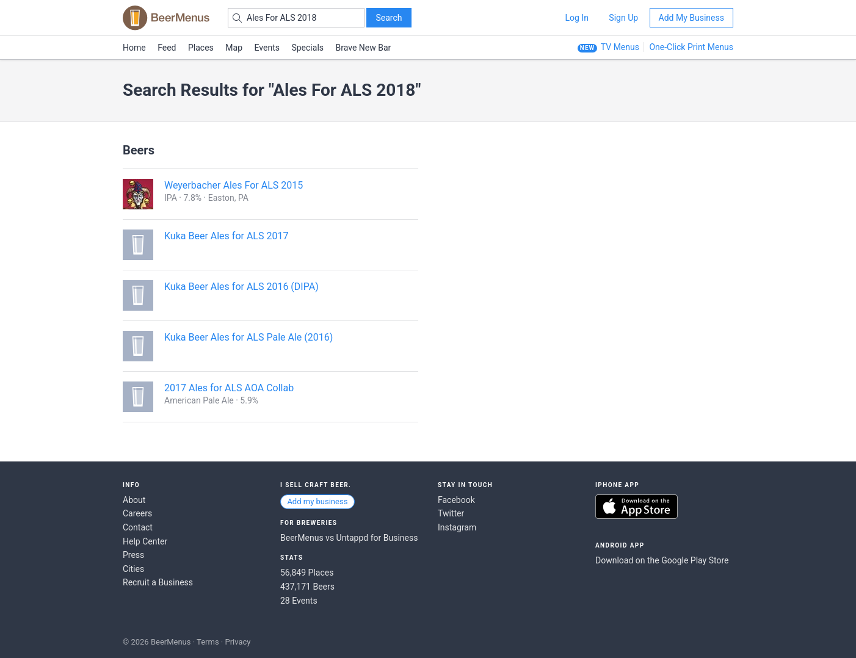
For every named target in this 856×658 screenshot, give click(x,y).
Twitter (451, 513)
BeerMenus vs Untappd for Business (349, 538)
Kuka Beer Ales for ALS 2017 (226, 236)
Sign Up (623, 18)
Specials (307, 47)
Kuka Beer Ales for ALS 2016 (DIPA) (241, 286)
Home (134, 47)
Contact (138, 527)
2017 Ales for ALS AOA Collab (229, 388)
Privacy (237, 641)
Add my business (317, 501)
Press (133, 555)
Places (201, 47)
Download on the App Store (636, 506)
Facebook (456, 500)
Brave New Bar (363, 47)
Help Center (145, 541)
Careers (137, 513)
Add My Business (691, 18)
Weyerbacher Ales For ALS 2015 (233, 185)
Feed (167, 47)
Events (267, 47)
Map (233, 47)
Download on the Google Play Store (661, 560)
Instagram (457, 527)
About (134, 500)
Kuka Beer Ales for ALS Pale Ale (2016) (248, 337)
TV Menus (620, 47)
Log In (576, 18)
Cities (133, 569)
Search (388, 18)
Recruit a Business (158, 582)
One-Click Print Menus (691, 47)
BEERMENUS (166, 18)
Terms (208, 641)
